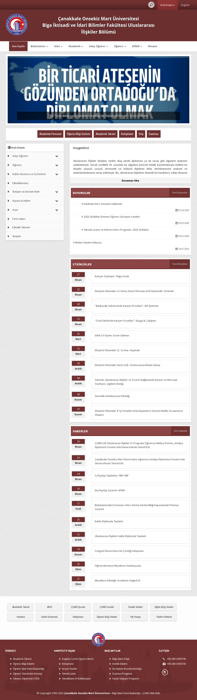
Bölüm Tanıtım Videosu (87, 242)
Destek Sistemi (135, 606)
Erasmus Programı (122, 673)
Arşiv (15, 209)
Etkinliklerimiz (20, 183)
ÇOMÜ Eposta (78, 606)
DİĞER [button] (137, 46)
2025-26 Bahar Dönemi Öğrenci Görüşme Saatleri (110, 216)
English (185, 5)
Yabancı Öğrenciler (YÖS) (26, 678)
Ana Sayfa (18, 46)
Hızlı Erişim (167, 5)
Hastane (21, 616)
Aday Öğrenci (20, 156)
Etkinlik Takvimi (21, 227)
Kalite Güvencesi (49, 616)
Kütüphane (78, 616)
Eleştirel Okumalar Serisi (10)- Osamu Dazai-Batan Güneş (127, 365)
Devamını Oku (130, 180)
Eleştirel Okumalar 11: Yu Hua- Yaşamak (117, 350)
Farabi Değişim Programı (125, 678)
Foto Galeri (18, 219)
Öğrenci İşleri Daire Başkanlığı (28, 668)
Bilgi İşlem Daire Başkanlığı (126, 693)
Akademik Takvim (21, 606)
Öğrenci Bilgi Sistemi (107, 616)
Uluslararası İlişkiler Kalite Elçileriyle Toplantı (120, 536)
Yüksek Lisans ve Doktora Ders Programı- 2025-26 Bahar (115, 229)
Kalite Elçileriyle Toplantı (109, 521)
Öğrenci (17, 165)
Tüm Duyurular (179, 192)
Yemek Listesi (69, 673)
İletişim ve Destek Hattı (26, 191)
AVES (49, 606)
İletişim (152, 46)
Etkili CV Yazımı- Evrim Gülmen (112, 335)
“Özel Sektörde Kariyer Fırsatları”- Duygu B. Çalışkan (125, 320)
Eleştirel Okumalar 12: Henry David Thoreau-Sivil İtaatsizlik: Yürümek (134, 291)
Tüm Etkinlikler (179, 263)
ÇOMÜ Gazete (107, 606)
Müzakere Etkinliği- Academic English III (117, 580)
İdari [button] (58, 46)
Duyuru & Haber (21, 200)
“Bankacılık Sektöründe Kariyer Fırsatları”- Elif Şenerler (127, 306)
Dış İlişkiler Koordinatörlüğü (127, 668)
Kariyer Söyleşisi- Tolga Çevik (112, 276)
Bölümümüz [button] (39, 46)
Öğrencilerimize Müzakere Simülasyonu (118, 565)
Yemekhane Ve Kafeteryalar (76, 678)
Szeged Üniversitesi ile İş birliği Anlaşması (119, 551)
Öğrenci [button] (120, 46)
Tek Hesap (135, 616)
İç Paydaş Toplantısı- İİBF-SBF (112, 475)
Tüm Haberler (180, 430)
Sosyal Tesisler (69, 668)
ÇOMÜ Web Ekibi (151, 693)
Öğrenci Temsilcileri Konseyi (27, 673)
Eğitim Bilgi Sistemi (164, 606)
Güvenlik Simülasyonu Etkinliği (112, 396)
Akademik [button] (75, 46)
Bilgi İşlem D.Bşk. (121, 659)
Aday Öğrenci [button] (98, 46)
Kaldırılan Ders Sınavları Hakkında (101, 204)
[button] (21, 89)
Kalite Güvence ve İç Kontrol (28, 174)
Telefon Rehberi (164, 616)
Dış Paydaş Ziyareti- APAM (110, 490)
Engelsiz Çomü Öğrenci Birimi (77, 659)
